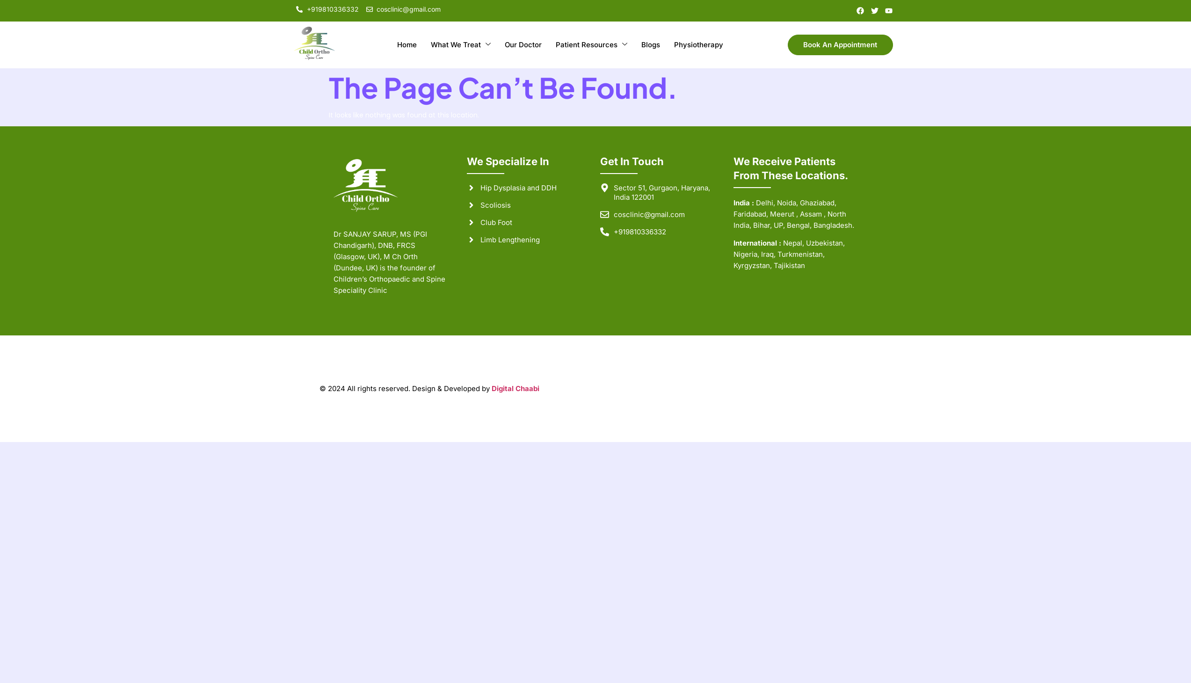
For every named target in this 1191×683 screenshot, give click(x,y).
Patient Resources (591, 45)
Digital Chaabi (515, 388)
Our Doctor (523, 44)
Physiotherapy (698, 44)
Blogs (650, 44)
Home (406, 44)
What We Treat (460, 45)
